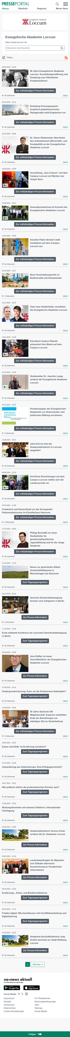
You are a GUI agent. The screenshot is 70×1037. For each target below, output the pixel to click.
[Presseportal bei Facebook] (18, 994)
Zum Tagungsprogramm (35, 582)
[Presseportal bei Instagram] (26, 994)
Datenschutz (10, 1008)
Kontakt (7, 1001)
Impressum (9, 998)
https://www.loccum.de (16, 42)
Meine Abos (62, 8)
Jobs (36, 1005)
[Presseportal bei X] (22, 994)
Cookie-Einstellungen (14, 1011)
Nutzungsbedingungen (45, 1001)
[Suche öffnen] (57, 4)
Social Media (40, 1011)
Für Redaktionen (42, 998)
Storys (5, 8)
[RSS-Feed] (66, 57)
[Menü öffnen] (65, 4)
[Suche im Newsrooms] (35, 48)
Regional (41, 8)
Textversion (9, 1005)
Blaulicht (23, 8)
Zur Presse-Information (35, 617)
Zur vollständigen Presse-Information (35, 90)
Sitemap (38, 1008)
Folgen (35, 1034)
